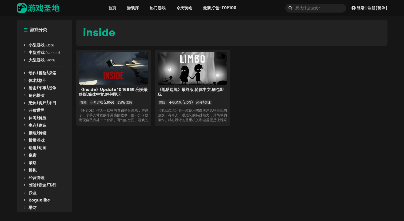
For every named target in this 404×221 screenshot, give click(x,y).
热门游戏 (158, 8)
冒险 (83, 102)
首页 (112, 8)
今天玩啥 (184, 8)
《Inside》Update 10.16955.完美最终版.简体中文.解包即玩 (113, 92)
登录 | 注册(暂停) (369, 8)
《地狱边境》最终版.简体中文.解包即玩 (191, 92)
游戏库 (133, 8)
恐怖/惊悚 (125, 102)
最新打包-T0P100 (219, 8)
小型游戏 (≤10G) (102, 102)
